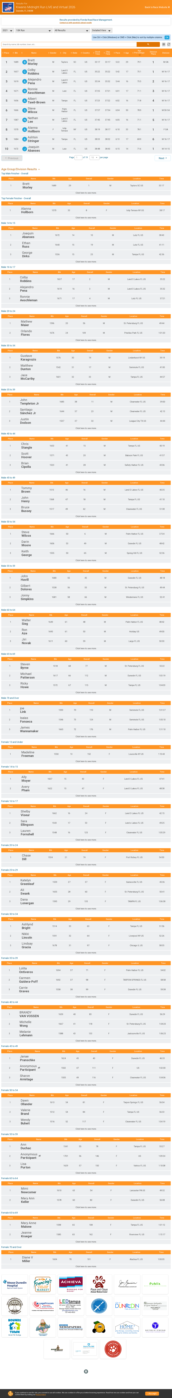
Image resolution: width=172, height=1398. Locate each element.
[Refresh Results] (169, 44)
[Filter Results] (164, 44)
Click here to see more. (86, 193)
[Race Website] (9, 7)
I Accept (152, 1393)
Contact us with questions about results (76, 23)
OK (167, 37)
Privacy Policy (41, 1395)
